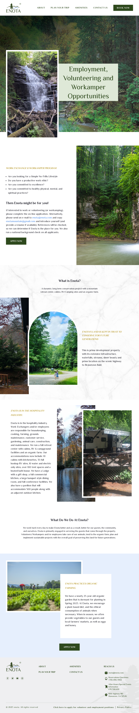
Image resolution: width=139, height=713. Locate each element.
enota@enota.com (42, 217)
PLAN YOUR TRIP (47, 672)
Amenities (81, 8)
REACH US (109, 666)
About (41, 8)
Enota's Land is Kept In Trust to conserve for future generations (101, 335)
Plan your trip (60, 8)
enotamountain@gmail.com (20, 221)
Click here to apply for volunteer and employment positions (83, 707)
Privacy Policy (124, 707)
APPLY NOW (16, 241)
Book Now (123, 8)
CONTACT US (76, 672)
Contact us (100, 8)
